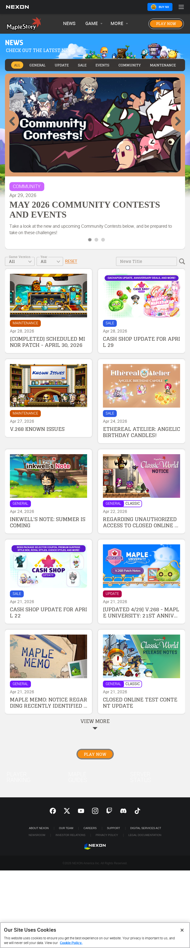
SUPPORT (113, 828)
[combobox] (20, 261)
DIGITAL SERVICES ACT (145, 828)
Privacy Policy (106, 835)
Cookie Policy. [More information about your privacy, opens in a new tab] (71, 943)
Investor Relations (70, 835)
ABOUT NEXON (39, 828)
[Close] (182, 930)
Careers (90, 828)
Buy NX (164, 6)
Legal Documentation (145, 835)
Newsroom (37, 835)
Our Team (66, 828)
